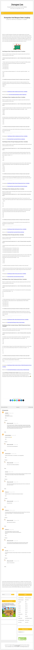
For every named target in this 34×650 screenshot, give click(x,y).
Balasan (6, 420)
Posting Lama (30, 407)
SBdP (19, 616)
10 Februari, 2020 (12, 510)
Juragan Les (17, 4)
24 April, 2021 (11, 529)
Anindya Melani (8, 435)
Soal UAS (19, 622)
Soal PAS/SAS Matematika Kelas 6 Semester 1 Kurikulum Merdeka (8, 605)
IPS (18, 603)
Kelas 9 (26, 612)
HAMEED (6, 413)
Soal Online (27, 620)
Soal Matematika (19, 19)
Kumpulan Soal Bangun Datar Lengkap (17, 18)
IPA (25, 601)
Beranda (18, 407)
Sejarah (26, 616)
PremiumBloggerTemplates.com (24, 646)
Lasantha (18, 646)
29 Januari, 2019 (16, 462)
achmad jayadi (7, 453)
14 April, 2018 (15, 444)
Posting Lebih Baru (4, 407)
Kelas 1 (26, 603)
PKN (26, 614)
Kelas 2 (19, 605)
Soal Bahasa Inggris (28, 618)
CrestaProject (10, 646)
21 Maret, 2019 (10, 471)
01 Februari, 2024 (11, 550)
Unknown (7, 510)
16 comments (25, 19)
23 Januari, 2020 (16, 501)
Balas (6, 439)
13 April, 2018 (13, 435)
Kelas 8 (19, 612)
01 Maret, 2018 (11, 413)
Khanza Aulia (9, 423)
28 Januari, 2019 (13, 453)
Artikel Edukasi (21, 597)
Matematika (20, 614)
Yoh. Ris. (6, 550)
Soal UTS (26, 622)
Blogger (18, 645)
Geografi (19, 601)
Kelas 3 (26, 605)
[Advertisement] (17, 27)
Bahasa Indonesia (28, 597)
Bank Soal (14, 19)
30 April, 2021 (15, 540)
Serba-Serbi (20, 618)
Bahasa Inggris (20, 599)
